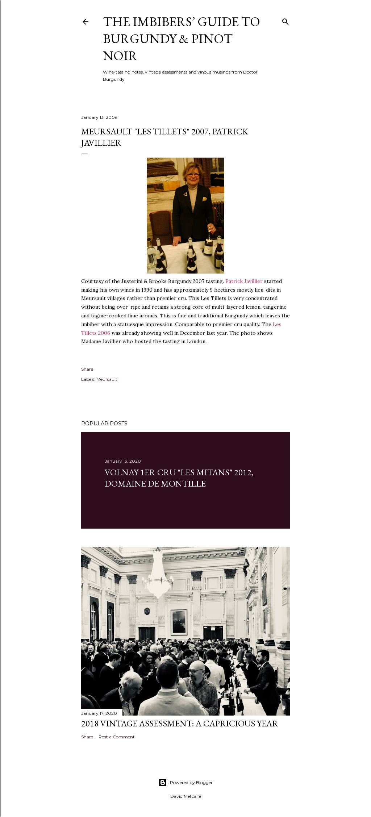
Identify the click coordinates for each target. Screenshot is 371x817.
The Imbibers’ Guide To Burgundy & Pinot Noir (181, 38)
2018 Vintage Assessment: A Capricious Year (179, 723)
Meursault (106, 379)
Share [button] (87, 369)
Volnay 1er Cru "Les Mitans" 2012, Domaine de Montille (179, 478)
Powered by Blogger (185, 782)
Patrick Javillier (244, 281)
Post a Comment (117, 736)
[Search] (285, 20)
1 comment (134, 497)
